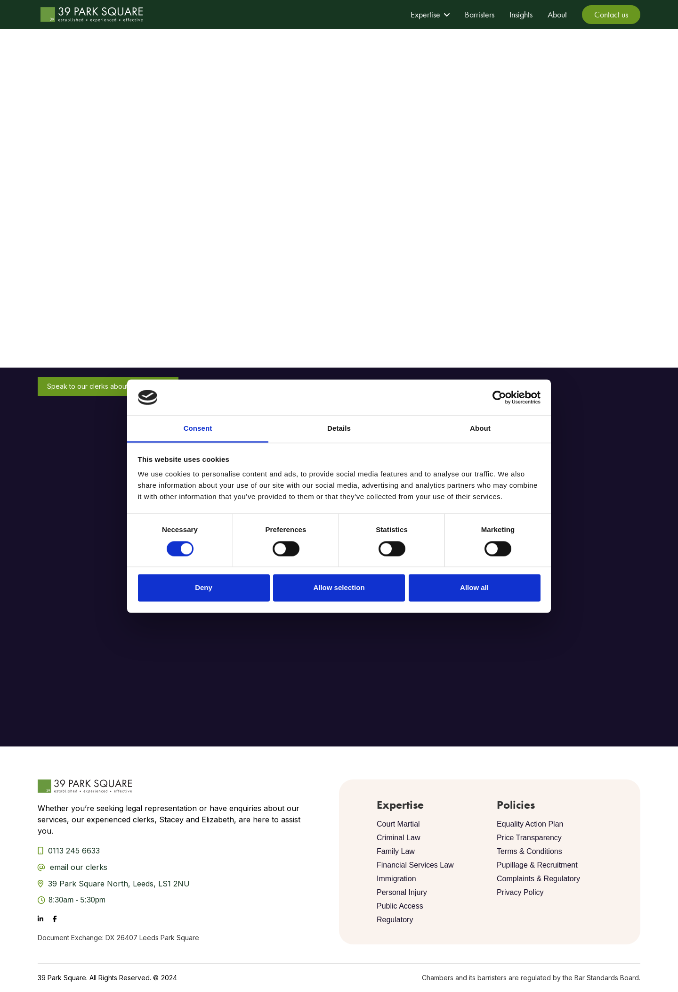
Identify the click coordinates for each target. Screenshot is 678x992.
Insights (521, 14)
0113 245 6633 (74, 850)
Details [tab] (339, 429)
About (557, 14)
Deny (203, 588)
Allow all (474, 588)
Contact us (611, 14)
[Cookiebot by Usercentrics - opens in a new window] (499, 397)
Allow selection (338, 588)
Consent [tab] (198, 429)
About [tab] (480, 429)
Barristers (479, 14)
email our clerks (78, 867)
